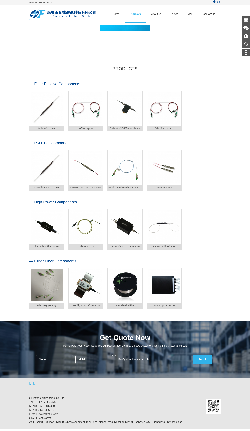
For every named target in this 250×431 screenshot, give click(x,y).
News (175, 14)
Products (135, 14)
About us (156, 14)
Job (190, 14)
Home (116, 14)
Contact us (209, 14)
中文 (217, 2)
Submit (202, 361)
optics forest (35, 391)
